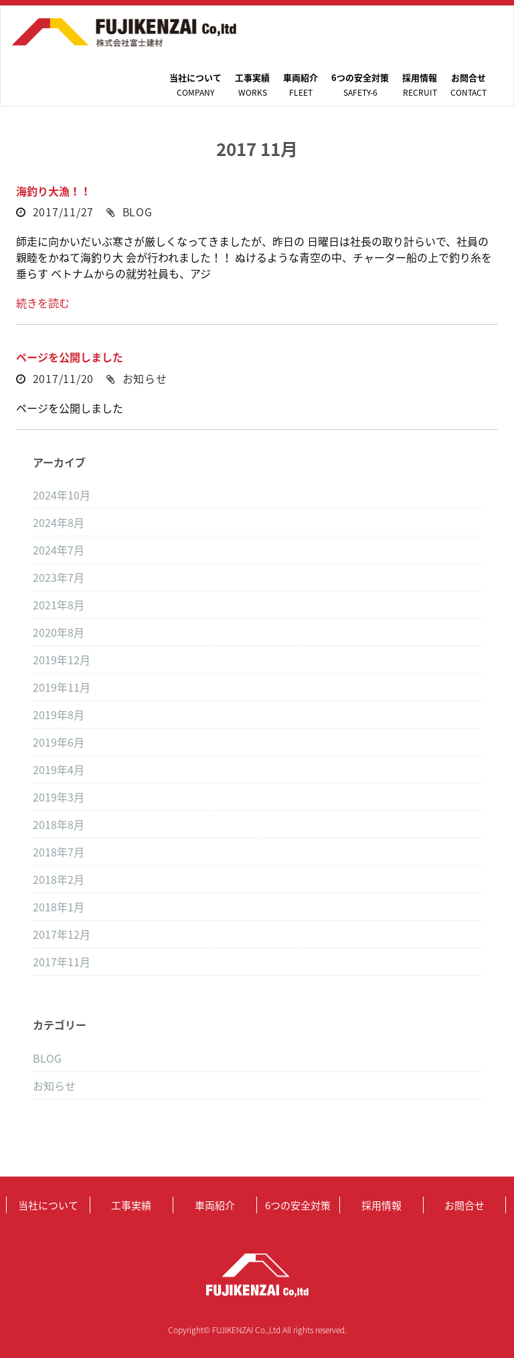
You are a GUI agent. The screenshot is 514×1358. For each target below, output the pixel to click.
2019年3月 (58, 797)
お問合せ (468, 85)
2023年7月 (58, 577)
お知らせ (144, 378)
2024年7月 (58, 550)
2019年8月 (58, 714)
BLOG (137, 212)
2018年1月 (58, 907)
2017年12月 (61, 934)
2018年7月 (58, 852)
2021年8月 (58, 605)
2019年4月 (58, 769)
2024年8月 (58, 522)
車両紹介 (300, 85)
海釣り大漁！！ (53, 191)
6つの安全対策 (360, 85)
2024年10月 (61, 495)
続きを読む (43, 303)
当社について (195, 85)
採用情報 (419, 85)
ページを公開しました (69, 357)
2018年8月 (58, 824)
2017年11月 (61, 962)
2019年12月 (61, 660)
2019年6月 (58, 742)
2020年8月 (58, 632)
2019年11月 (61, 687)
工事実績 (252, 85)
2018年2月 (58, 879)
